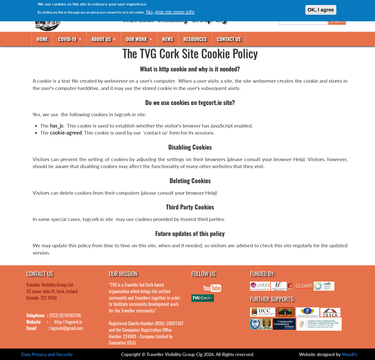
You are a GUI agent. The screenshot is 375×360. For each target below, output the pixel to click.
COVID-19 (68, 38)
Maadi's (349, 354)
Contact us (229, 38)
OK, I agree (321, 10)
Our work (137, 38)
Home (42, 38)
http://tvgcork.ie (68, 321)
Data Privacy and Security (46, 354)
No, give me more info (170, 12)
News (167, 38)
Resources (195, 38)
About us (102, 38)
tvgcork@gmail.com (66, 328)
